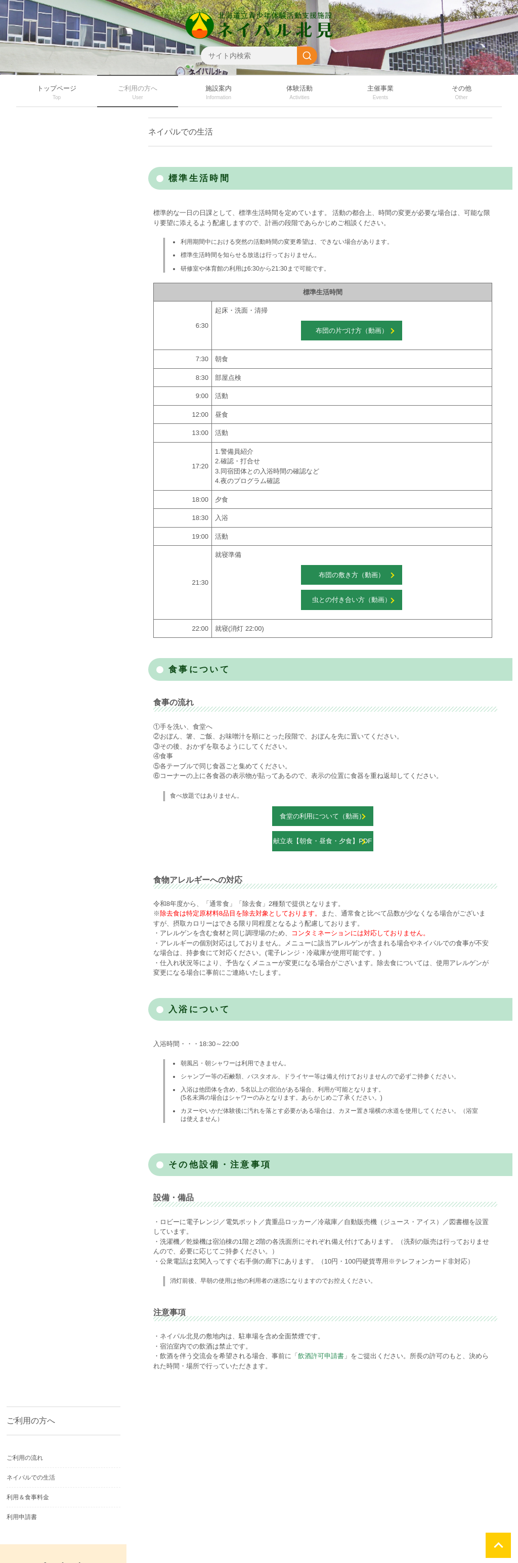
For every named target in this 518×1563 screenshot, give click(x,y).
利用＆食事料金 (28, 1497)
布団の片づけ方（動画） (352, 330)
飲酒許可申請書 (321, 1356)
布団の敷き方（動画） (351, 575)
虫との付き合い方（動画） (351, 599)
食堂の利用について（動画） (322, 816)
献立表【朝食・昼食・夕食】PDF (322, 841)
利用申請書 (22, 1517)
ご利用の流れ (25, 1457)
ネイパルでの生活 (31, 1477)
